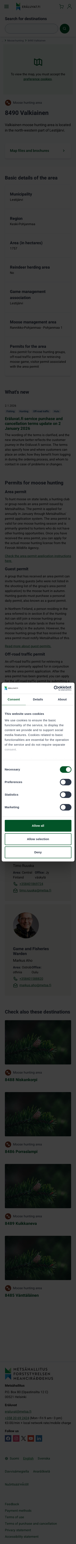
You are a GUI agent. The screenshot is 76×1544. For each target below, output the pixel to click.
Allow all (38, 825)
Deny (38, 852)
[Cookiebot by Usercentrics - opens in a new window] (54, 688)
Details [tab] (38, 699)
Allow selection (38, 839)
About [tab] (62, 699)
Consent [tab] (13, 699)
